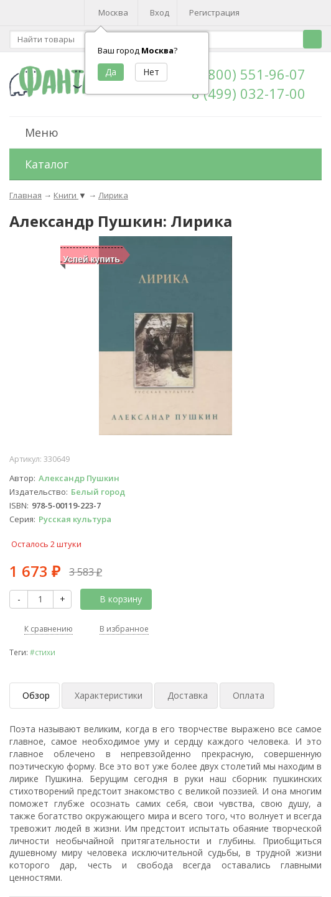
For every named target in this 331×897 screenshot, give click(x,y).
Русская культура (75, 519)
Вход (159, 12)
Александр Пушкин (79, 478)
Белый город (98, 491)
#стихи (42, 652)
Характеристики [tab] (108, 695)
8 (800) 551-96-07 (248, 74)
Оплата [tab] (248, 695)
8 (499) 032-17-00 (248, 93)
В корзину (114, 599)
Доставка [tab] (187, 695)
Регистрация (214, 12)
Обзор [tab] (36, 695)
